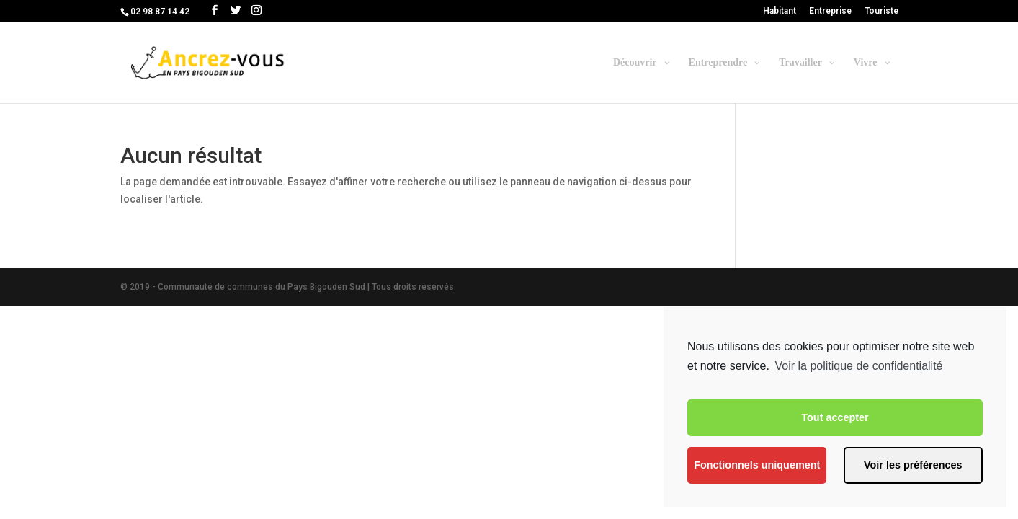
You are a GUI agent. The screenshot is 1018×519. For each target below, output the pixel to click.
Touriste (881, 11)
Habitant (779, 11)
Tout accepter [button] (834, 417)
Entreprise (830, 11)
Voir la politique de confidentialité (858, 366)
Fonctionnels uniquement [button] (757, 465)
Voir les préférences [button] (913, 465)
